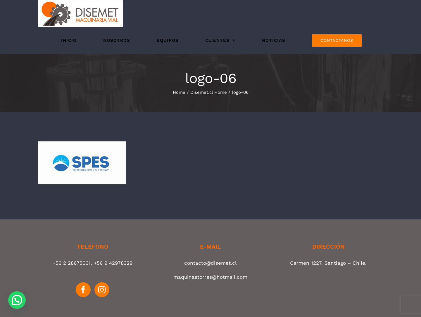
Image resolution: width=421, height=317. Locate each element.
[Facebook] (83, 289)
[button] (17, 300)
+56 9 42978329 (113, 263)
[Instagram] (101, 289)
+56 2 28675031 (72, 263)
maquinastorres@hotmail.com (210, 277)
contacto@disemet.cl (210, 263)
